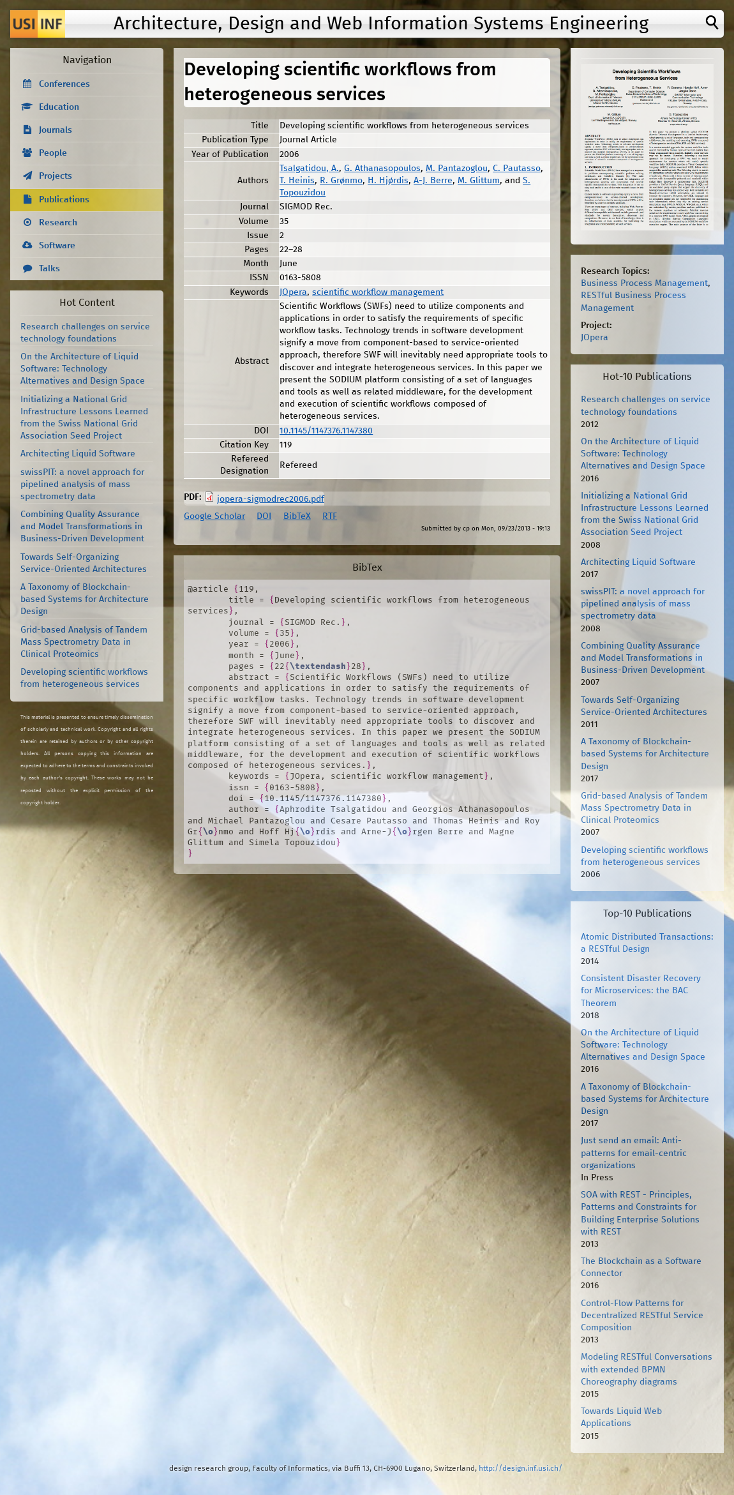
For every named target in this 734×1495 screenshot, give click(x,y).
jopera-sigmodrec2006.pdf (270, 499)
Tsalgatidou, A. (309, 168)
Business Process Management (644, 283)
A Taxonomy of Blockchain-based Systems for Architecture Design (84, 599)
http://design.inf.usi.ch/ (520, 1468)
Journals (55, 130)
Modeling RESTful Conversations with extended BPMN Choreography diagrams (646, 1369)
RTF (329, 516)
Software (57, 245)
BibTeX (297, 516)
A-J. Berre (433, 180)
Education (59, 107)
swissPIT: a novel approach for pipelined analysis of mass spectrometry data (82, 484)
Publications (64, 199)
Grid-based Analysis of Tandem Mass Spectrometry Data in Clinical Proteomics (83, 642)
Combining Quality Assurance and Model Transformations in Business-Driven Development (82, 526)
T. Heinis (297, 180)
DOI (264, 516)
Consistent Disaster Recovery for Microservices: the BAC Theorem (641, 990)
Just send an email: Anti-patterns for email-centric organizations (634, 1152)
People (53, 153)
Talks (49, 268)
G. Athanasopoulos (382, 168)
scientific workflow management (378, 292)
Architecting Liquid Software (77, 453)
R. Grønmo (341, 180)
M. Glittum (479, 180)
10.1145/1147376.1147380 (326, 430)
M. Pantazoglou (457, 168)
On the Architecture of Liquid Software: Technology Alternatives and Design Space (82, 369)
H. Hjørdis (388, 180)
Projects (55, 176)
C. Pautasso (517, 168)
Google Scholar (214, 516)
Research (58, 222)
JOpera (293, 292)
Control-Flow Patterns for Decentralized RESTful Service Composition (642, 1315)
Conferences (64, 84)
